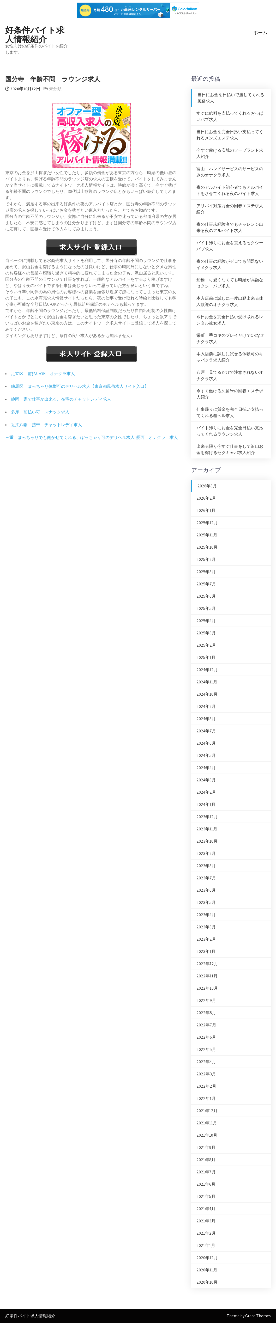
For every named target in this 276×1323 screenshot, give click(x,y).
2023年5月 (206, 902)
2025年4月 (206, 620)
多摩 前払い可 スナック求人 (40, 412)
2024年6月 (206, 743)
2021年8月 (205, 1159)
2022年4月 (206, 1061)
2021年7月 (206, 1172)
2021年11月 (206, 1123)
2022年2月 (206, 1086)
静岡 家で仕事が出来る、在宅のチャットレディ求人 (61, 399)
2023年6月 (206, 890)
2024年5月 (206, 755)
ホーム (260, 32)
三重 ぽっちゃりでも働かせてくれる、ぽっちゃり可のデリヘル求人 (70, 437)
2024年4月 (206, 767)
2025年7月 (206, 584)
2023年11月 (206, 829)
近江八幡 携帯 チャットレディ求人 (46, 424)
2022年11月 (207, 976)
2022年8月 (206, 1012)
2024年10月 (207, 694)
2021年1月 (205, 1245)
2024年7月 (206, 731)
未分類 (55, 88)
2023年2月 (206, 939)
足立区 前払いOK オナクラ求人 (43, 373)
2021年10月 (206, 1135)
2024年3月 (206, 780)
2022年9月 (206, 1000)
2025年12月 (207, 522)
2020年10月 (207, 1282)
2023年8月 (206, 865)
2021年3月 (205, 1221)
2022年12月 (207, 963)
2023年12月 (207, 816)
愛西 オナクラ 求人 (157, 437)
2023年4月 (206, 914)
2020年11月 (206, 1270)
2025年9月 (206, 559)
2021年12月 (207, 1110)
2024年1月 (205, 804)
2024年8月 (206, 718)
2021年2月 (206, 1233)
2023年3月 (206, 927)
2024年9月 (206, 706)
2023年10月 (207, 841)
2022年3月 (206, 1074)
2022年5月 (206, 1049)
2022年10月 (207, 988)
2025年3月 (206, 633)
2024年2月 (206, 792)
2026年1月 (205, 510)
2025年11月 (206, 535)
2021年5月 (205, 1196)
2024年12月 (207, 669)
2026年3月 (207, 486)
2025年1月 (205, 657)
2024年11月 (206, 682)
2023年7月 (206, 878)
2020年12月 (207, 1257)
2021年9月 (205, 1147)
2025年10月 (207, 547)
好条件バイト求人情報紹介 (34, 34)
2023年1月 (205, 951)
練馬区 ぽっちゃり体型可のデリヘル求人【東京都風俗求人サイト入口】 (80, 386)
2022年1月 (206, 1098)
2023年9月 (206, 853)
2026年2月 (206, 498)
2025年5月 (206, 608)
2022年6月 (206, 1037)
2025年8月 (206, 571)
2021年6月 (205, 1184)
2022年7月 (206, 1025)
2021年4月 (205, 1208)
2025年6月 (206, 596)
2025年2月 (206, 645)
